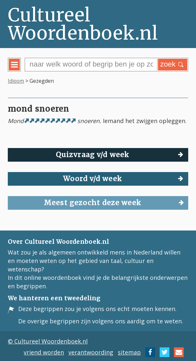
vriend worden (44, 352)
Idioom (16, 80)
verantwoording (90, 352)
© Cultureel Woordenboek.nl (48, 341)
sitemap (129, 352)
